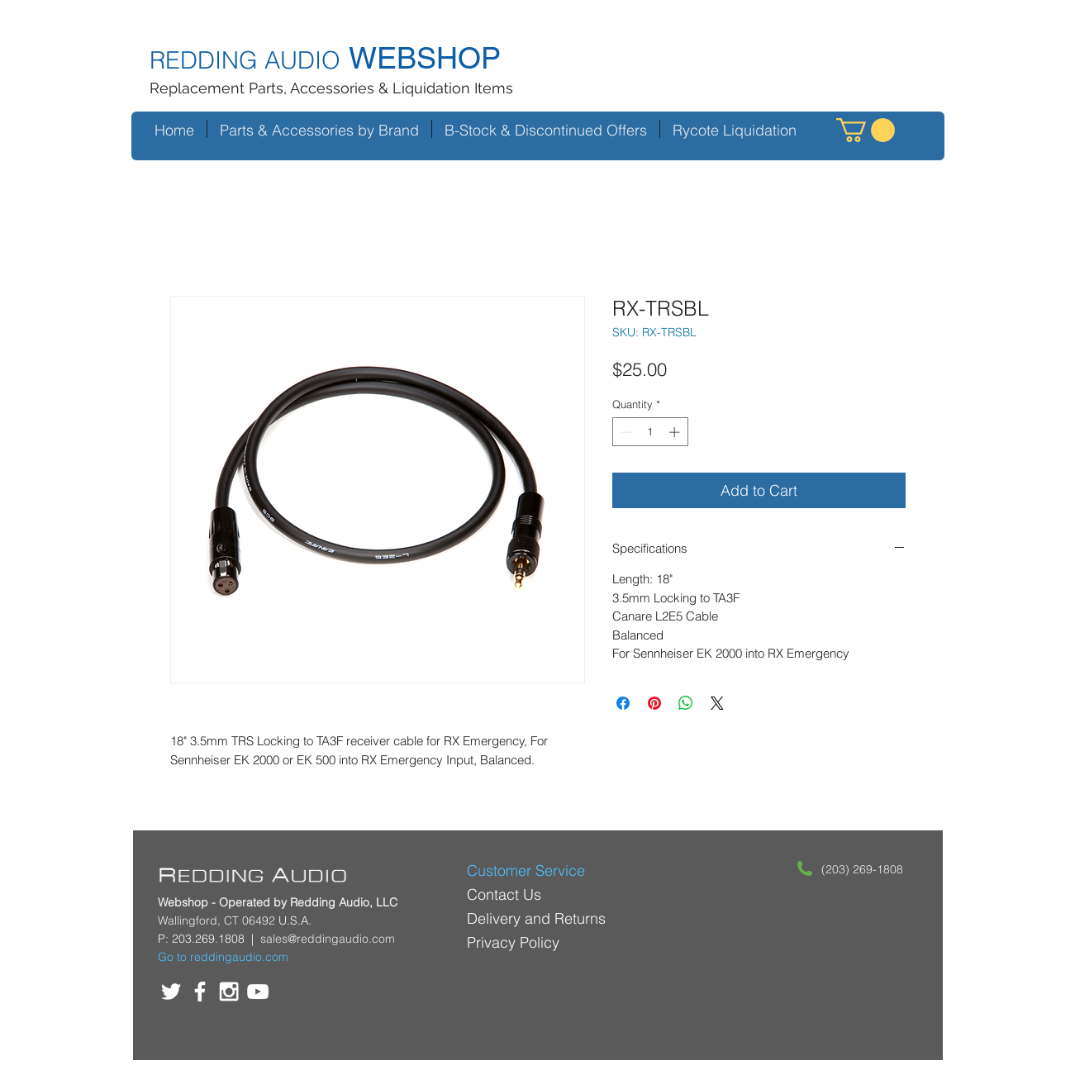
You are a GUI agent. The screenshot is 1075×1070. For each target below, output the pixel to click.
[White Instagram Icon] (229, 991)
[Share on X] (717, 703)
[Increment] (676, 432)
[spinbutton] (650, 432)
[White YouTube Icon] (258, 991)
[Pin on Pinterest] (654, 703)
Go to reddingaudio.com (223, 956)
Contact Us (504, 894)
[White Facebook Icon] (200, 991)
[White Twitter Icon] (171, 991)
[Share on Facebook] (623, 703)
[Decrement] (625, 432)
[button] (865, 130)
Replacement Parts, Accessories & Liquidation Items (331, 88)
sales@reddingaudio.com (327, 938)
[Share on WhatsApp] (686, 703)
